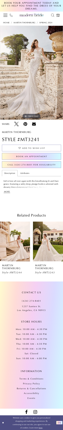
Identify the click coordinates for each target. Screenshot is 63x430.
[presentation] (15, 241)
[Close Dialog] (3, 422)
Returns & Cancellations (31, 388)
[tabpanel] (31, 73)
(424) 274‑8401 (31, 300)
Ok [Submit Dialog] (59, 422)
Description (9, 173)
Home (6, 22)
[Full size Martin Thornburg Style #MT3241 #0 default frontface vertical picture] (31, 73)
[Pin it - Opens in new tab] (25, 124)
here (40, 427)
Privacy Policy (31, 383)
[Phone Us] (11, 15)
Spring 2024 (45, 22)
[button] (5, 15)
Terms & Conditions (31, 378)
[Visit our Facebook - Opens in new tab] (26, 412)
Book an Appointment (31, 156)
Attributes (24, 173)
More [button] (7, 191)
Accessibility (31, 393)
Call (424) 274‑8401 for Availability (32, 164)
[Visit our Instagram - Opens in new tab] (35, 412)
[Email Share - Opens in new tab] (34, 124)
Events (31, 398)
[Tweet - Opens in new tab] (16, 124)
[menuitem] (5, 15)
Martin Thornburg (25, 22)
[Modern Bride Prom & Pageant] (31, 15)
